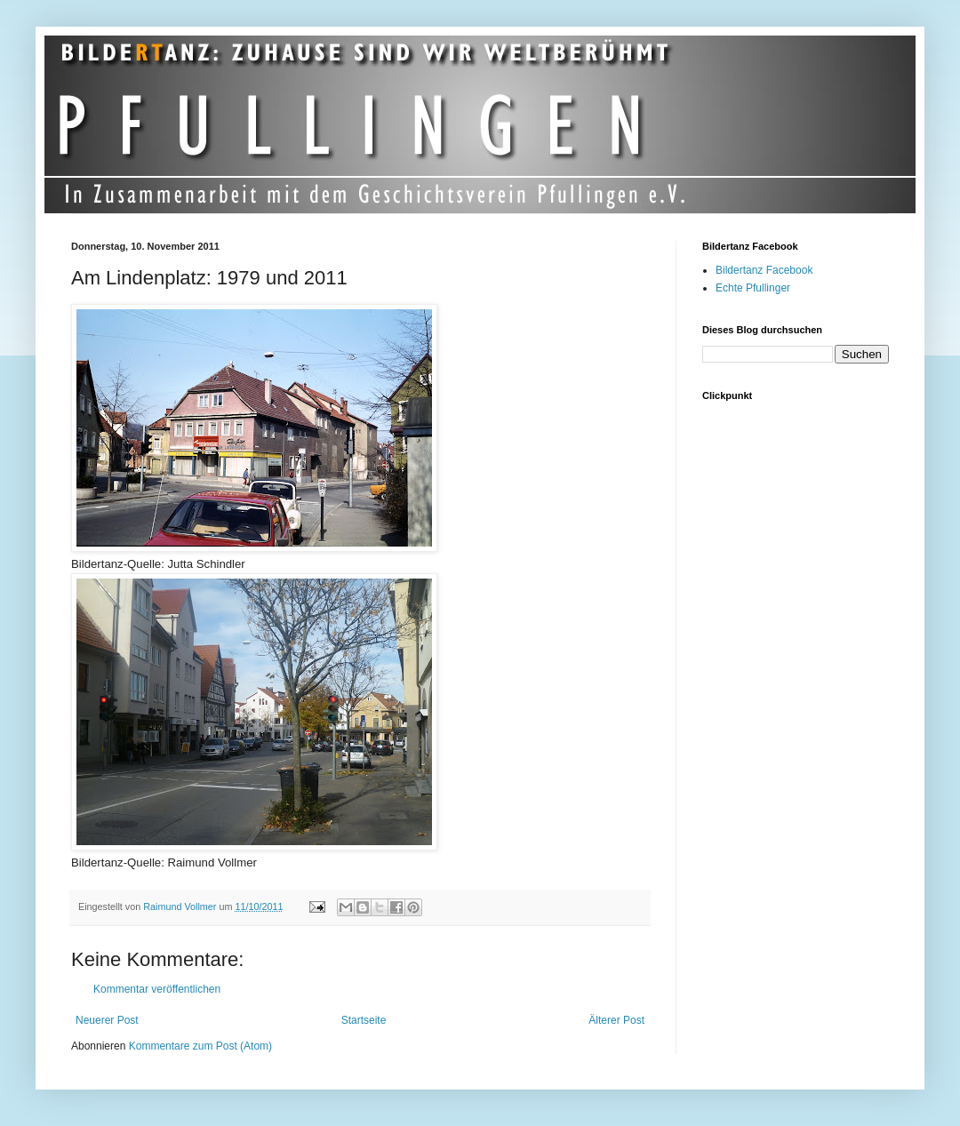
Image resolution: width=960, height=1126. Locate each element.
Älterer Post (616, 1020)
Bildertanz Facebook (764, 270)
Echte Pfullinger (753, 288)
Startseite (364, 1020)
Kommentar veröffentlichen (156, 989)
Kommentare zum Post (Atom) (200, 1046)
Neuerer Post (107, 1020)
